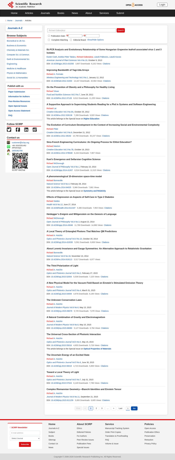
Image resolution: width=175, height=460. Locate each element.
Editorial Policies (84, 432)
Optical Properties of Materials (97, 349)
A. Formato (55, 74)
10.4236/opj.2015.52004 (61, 277)
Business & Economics (16, 45)
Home (14, 13)
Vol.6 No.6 (74, 307)
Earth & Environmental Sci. (18, 59)
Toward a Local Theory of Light (63, 372)
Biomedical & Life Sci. (16, 41)
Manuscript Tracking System (117, 428)
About (88, 13)
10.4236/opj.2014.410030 (62, 242)
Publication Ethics (152, 432)
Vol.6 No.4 (65, 184)
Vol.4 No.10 (82, 60)
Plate (52, 129)
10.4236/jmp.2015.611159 (62, 400)
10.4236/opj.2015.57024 (61, 383)
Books (60, 13)
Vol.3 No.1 (83, 77)
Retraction (149, 440)
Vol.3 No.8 (67, 132)
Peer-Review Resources (19, 101)
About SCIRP (84, 424)
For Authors (82, 436)
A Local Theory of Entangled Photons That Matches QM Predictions (82, 231)
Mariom (53, 146)
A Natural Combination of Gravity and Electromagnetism (76, 317)
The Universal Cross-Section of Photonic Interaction (74, 334)
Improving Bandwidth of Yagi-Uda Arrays (68, 70)
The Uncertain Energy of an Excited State (68, 355)
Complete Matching (59, 40)
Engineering (12, 64)
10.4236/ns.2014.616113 (61, 259)
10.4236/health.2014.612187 (63, 208)
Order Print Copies (113, 432)
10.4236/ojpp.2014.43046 (62, 225)
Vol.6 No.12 (57, 204)
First (78, 408)
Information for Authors (19, 96)
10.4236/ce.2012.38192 (61, 136)
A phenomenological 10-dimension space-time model (74, 176)
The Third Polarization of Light (62, 266)
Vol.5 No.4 (76, 290)
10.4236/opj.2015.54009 (61, 294)
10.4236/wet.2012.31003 (61, 81)
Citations (106, 64)
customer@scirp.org (20, 142)
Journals (45, 13)
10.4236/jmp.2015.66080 (61, 328)
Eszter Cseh (52, 57)
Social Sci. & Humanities (17, 78)
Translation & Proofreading (116, 436)
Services (104, 13)
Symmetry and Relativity (95, 191)
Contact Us (53, 444)
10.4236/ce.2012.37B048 (61, 153)
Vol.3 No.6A (68, 112)
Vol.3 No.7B (68, 149)
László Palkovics (101, 57)
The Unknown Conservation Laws (64, 300)
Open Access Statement (19, 111)
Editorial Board (79, 40)
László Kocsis (115, 57)
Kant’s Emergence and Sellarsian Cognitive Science (73, 159)
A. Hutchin (54, 235)
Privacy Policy (150, 444)
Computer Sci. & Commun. (18, 55)
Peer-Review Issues (85, 440)
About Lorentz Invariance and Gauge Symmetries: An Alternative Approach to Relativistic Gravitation (99, 248)
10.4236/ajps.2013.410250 (62, 64)
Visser (53, 91)
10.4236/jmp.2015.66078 (61, 311)
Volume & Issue (111, 444)
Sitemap (52, 440)
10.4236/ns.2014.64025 (61, 187)
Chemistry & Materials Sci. (18, 50)
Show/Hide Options (95, 40)
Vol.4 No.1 (75, 167)
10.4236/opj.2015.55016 (61, 345)
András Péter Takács (67, 57)
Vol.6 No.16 (66, 256)
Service (109, 424)
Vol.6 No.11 (75, 397)
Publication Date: (57, 36)
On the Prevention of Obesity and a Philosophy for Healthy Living (81, 87)
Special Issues (83, 447)
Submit (120, 13)
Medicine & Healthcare (16, 68)
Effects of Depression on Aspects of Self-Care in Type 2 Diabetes (80, 197)
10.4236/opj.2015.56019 (61, 366)
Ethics (79, 428)
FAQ (10, 115)
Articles (29, 13)
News (75, 13)
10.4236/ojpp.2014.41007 (62, 170)
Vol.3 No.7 (75, 95)
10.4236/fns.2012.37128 (61, 98)
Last (120, 408)
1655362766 (17, 151)
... (108, 408)
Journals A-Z (54, 428)
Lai (51, 108)
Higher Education (91, 119)
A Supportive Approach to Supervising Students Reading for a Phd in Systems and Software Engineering (101, 104)
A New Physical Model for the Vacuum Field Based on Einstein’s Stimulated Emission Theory (95, 283)
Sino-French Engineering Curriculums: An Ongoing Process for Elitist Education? (89, 142)
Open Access (150, 428)
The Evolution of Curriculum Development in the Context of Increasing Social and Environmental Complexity (103, 125)
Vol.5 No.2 (76, 273)
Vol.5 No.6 (76, 362)
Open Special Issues (17, 106)
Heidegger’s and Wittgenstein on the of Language (81, 214)
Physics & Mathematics (17, 73)
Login (162, 4)
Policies (149, 424)
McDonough (55, 163)
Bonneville (55, 180)
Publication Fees (84, 444)
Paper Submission (16, 92)
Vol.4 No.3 (75, 222)
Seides (53, 201)
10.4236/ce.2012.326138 (61, 115)
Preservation (150, 436)
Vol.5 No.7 (76, 380)
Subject (52, 432)
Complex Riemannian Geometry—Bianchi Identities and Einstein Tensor (84, 389)
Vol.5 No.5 (76, 342)
